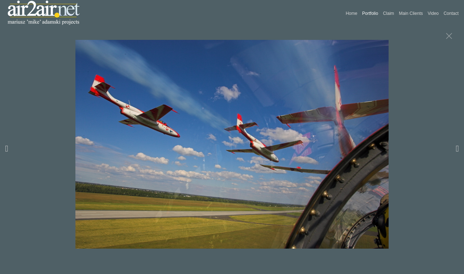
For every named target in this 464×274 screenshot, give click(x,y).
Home (351, 13)
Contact (451, 13)
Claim (388, 13)
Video (433, 13)
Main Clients (411, 13)
